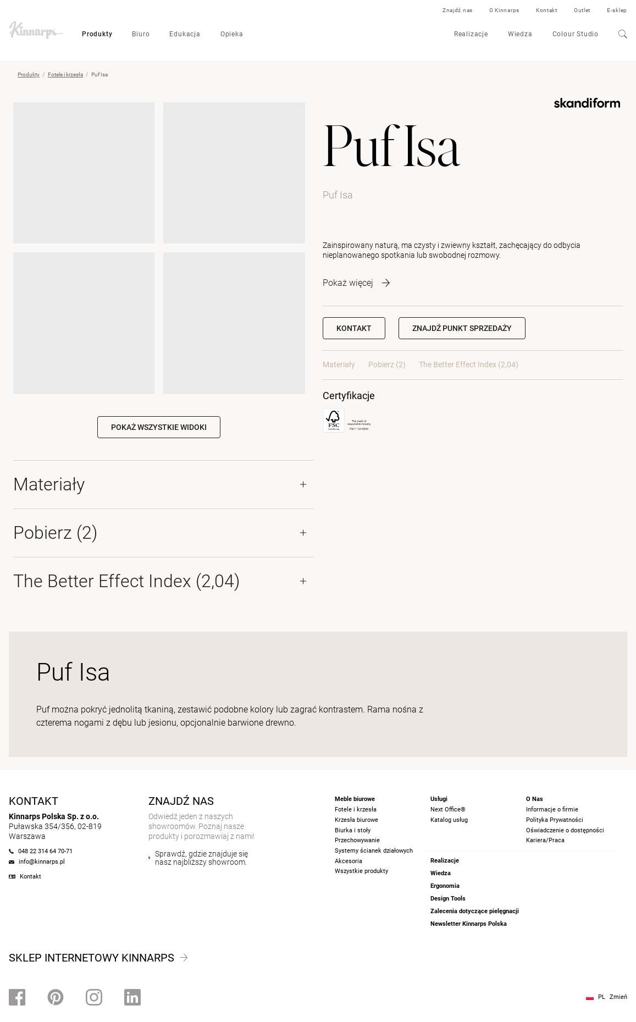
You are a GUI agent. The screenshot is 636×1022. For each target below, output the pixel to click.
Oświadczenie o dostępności (565, 830)
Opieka (232, 34)
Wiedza (520, 34)
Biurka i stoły (352, 830)
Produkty (97, 34)
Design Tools (448, 898)
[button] (462, 328)
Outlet (582, 10)
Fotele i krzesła (65, 74)
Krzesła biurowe (356, 820)
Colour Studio (575, 34)
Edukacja (184, 34)
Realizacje (471, 34)
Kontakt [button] (354, 328)
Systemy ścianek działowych (374, 850)
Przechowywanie (357, 840)
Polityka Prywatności (554, 820)
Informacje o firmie (552, 809)
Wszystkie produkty (361, 871)
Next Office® (448, 809)
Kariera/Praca (545, 840)
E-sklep (617, 10)
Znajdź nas (458, 10)
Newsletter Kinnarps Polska (468, 923)
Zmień (618, 997)
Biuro (141, 34)
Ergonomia (445, 886)
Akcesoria (348, 861)
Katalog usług (449, 820)
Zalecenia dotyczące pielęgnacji (474, 911)
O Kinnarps (504, 10)
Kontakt (546, 10)
